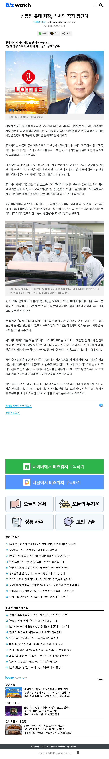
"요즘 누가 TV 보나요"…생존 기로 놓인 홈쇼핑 (33, 638)
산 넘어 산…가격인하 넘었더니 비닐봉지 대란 (46, 689)
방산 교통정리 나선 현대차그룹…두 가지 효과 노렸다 (36, 561)
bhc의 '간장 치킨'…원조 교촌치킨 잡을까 (44, 725)
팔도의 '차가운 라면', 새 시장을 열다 (41, 714)
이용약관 (44, 746)
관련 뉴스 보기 (12, 412)
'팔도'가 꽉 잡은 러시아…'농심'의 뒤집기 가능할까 (35, 632)
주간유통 (10, 685)
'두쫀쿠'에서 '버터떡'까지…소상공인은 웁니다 (33, 620)
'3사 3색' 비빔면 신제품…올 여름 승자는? (44, 729)
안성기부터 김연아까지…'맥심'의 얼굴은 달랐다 (47, 707)
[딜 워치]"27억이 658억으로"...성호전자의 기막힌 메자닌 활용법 (42, 544)
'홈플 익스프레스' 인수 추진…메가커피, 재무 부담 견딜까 (38, 567)
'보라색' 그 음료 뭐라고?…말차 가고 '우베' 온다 (33, 661)
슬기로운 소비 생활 (16, 721)
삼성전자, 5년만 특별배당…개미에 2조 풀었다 (33, 550)
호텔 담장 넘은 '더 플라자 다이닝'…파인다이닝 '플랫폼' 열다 (40, 650)
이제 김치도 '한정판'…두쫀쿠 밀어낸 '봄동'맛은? (47, 732)
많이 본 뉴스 (12, 537)
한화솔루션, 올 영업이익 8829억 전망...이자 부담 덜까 (37, 573)
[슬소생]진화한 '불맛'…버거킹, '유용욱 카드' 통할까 (36, 667)
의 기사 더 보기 (18, 405)
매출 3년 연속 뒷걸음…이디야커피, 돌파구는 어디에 (36, 644)
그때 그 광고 (12, 703)
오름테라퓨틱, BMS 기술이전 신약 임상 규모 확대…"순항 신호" (42, 591)
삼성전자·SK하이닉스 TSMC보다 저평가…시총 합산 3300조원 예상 (44, 585)
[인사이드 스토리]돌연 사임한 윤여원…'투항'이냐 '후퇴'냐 (39, 626)
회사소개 (35, 746)
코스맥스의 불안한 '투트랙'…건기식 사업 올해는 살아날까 (39, 655)
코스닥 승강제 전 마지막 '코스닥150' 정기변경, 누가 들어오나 (41, 579)
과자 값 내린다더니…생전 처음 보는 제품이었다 (47, 696)
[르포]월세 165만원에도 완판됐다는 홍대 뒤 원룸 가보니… (39, 556)
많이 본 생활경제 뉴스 (16, 607)
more (101, 678)
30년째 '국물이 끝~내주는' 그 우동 (40, 710)
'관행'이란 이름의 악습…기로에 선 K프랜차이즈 (47, 692)
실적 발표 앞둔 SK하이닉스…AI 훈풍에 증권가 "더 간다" (38, 597)
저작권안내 (71, 746)
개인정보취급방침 (57, 746)
